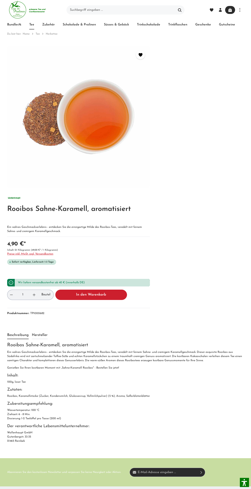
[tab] (18, 198)
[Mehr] (240, 10)
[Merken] (112, 54)
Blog (115, 387)
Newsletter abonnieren (78, 427)
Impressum (77, 409)
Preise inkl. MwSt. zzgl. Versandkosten (153, 116)
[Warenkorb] (229, 10)
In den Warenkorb (204, 158)
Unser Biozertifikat (83, 395)
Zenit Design (63, 483)
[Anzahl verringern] (134, 158)
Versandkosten (157, 483)
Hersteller (118, 442)
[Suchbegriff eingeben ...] (120, 10)
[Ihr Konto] (219, 10)
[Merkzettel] (210, 10)
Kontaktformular (44, 434)
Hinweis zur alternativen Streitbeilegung (123, 429)
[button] (244, 482)
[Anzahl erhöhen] (147, 158)
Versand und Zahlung (121, 398)
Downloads (119, 449)
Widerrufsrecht (122, 408)
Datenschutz (120, 415)
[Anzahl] (140, 158)
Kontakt (75, 416)
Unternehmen (79, 387)
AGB (73, 402)
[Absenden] (201, 335)
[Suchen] (180, 10)
